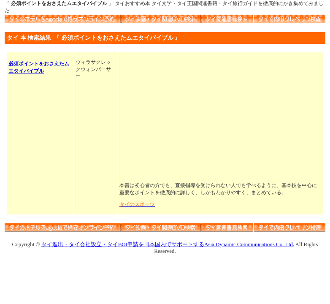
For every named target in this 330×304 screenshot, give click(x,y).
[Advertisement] (220, 118)
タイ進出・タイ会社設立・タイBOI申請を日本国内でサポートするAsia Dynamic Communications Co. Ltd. (167, 244)
